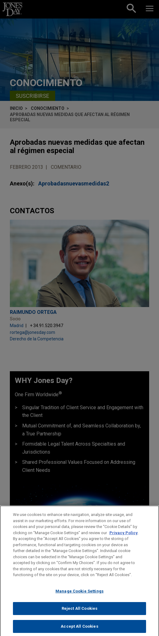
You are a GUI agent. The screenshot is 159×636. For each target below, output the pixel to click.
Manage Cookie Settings (79, 595)
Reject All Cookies (79, 613)
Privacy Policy (123, 537)
